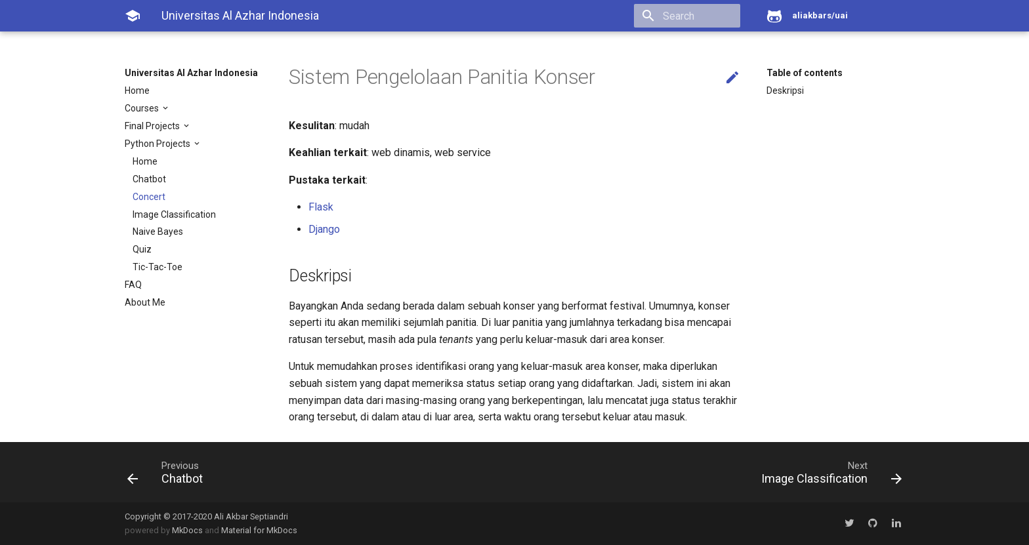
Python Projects (158, 143)
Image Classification (174, 214)
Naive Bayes (158, 231)
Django (324, 229)
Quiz (142, 249)
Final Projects (153, 126)
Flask (320, 207)
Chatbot (149, 179)
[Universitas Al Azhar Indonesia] (132, 16)
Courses (143, 108)
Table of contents (804, 73)
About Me (145, 302)
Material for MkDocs (259, 530)
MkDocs (187, 530)
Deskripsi (785, 90)
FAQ (133, 284)
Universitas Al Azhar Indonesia (191, 73)
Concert (149, 197)
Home (137, 90)
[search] (664, 16)
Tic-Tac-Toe (157, 267)
